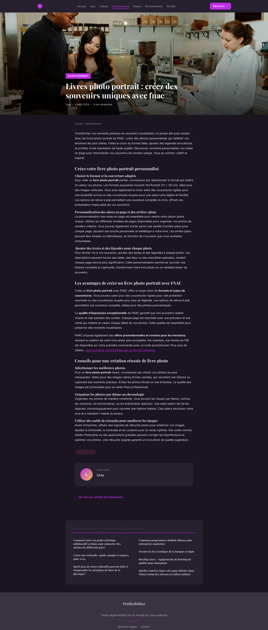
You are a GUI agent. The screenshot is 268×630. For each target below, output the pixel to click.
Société (171, 6)
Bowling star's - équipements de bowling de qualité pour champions (165, 561)
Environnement (154, 6)
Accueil (81, 6)
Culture (103, 6)
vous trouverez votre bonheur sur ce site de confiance (120, 350)
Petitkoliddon (134, 603)
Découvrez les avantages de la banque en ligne (166, 551)
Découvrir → (220, 6)
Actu (92, 6)
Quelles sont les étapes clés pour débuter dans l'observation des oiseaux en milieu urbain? (166, 572)
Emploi (137, 6)
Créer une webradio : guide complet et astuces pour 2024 (101, 557)
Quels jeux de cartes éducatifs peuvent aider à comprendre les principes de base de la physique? (100, 570)
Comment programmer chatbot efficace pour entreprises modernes (165, 541)
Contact (145, 626)
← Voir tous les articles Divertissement (99, 497)
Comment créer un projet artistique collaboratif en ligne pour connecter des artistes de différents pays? (97, 543)
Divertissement (120, 6)
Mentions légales (127, 626)
